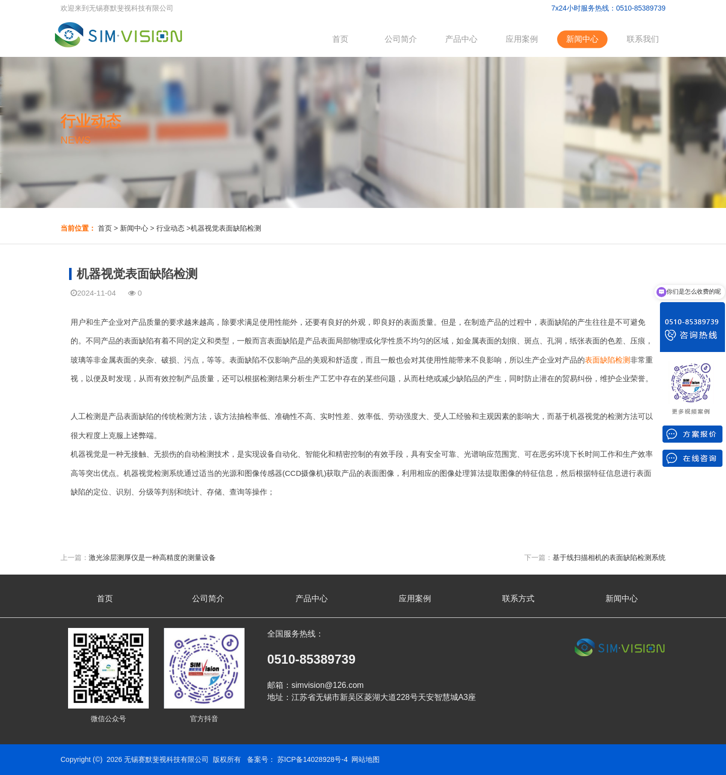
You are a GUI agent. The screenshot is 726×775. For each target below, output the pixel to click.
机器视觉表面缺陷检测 (226, 228)
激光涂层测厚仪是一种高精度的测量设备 (152, 557)
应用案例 (522, 39)
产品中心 (461, 39)
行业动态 (170, 228)
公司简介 (401, 39)
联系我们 (643, 39)
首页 (340, 39)
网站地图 (365, 759)
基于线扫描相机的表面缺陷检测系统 (609, 557)
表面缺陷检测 (607, 360)
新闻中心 (582, 39)
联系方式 (518, 598)
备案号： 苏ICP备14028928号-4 (297, 759)
